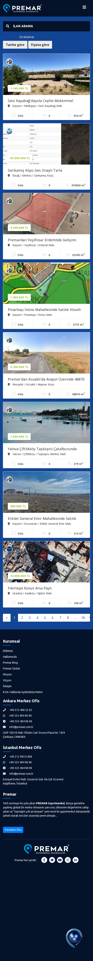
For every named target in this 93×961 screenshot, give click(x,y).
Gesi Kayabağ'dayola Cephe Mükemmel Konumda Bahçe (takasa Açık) (40, 101)
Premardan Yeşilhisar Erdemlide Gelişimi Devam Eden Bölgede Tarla (42, 240)
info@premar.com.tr (18, 727)
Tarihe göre (15, 45)
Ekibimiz (8, 650)
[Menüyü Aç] (84, 8)
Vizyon (7, 680)
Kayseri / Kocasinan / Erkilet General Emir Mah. (39, 523)
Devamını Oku (13, 829)
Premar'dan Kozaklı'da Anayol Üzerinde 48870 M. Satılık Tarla (46, 379)
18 (83, 618)
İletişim (7, 686)
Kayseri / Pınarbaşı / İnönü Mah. (30, 314)
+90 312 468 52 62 (17, 709)
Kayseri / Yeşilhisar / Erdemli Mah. (31, 245)
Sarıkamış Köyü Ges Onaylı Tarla (35, 170)
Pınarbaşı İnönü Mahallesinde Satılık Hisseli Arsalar (44, 310)
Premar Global (11, 668)
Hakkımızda (10, 656)
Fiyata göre (40, 45)
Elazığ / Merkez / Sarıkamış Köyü (30, 175)
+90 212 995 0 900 (17, 756)
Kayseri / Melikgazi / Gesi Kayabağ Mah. (35, 105)
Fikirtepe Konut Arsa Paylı (29, 588)
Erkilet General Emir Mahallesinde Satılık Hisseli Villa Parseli (42, 519)
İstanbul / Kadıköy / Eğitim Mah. (30, 593)
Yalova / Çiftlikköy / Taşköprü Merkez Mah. (37, 454)
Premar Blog (10, 662)
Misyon (7, 674)
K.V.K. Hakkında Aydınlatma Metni (22, 692)
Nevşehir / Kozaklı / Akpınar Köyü (31, 384)
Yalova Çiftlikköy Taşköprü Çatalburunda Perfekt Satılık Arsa (42, 449)
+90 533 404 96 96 (17, 715)
